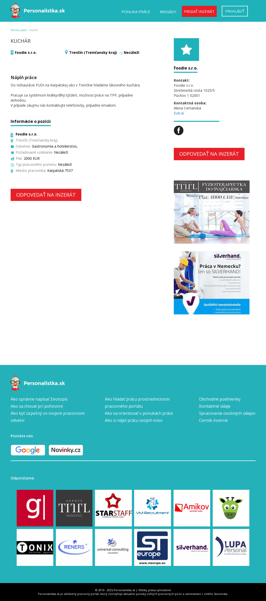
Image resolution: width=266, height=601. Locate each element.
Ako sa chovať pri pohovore (37, 406)
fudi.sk (179, 113)
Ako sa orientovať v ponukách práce (139, 413)
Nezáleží (131, 52)
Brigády (168, 11)
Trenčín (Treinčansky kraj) (93, 52)
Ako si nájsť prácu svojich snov (133, 420)
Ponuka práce (136, 11)
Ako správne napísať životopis (39, 399)
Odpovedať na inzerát (46, 194)
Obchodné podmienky (219, 399)
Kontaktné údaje (214, 406)
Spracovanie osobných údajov (227, 413)
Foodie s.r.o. (26, 52)
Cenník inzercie (213, 420)
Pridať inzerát (199, 11)
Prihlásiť (234, 11)
